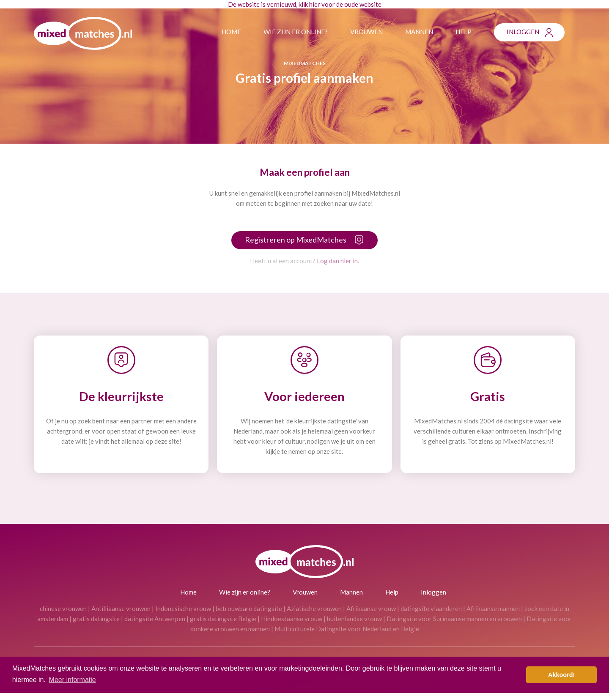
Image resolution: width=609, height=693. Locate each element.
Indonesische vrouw (183, 608)
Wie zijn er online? (295, 31)
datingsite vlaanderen (431, 608)
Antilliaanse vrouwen (121, 608)
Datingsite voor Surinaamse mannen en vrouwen (454, 618)
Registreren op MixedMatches (295, 239)
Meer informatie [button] (72, 679)
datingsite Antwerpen (154, 618)
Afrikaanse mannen (493, 608)
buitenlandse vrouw (354, 618)
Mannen (419, 31)
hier (314, 4)
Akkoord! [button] (561, 674)
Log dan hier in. (338, 261)
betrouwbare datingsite (249, 608)
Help (463, 31)
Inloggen (523, 31)
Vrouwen (366, 31)
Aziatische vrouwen (314, 608)
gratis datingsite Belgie (223, 618)
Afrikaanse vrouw (371, 608)
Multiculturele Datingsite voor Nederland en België (346, 629)
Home (231, 31)
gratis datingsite (96, 618)
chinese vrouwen (63, 608)
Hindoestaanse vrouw (291, 618)
